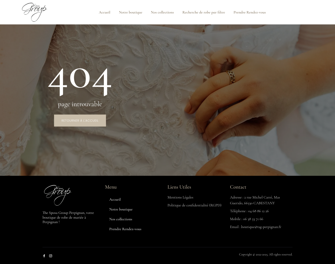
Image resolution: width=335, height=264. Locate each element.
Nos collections (162, 12)
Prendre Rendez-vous (250, 12)
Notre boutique (130, 12)
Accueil (104, 12)
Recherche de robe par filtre (203, 12)
